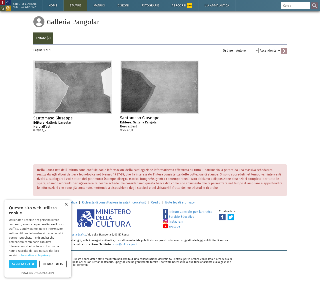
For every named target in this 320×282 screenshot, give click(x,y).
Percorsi (182, 5)
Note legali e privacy (180, 202)
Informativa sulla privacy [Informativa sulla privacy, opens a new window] (35, 255)
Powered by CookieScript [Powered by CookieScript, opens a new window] (38, 272)
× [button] (66, 204)
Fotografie (150, 5)
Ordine (228, 50)
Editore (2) (43, 38)
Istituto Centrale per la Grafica (187, 212)
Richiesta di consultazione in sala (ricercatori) (114, 202)
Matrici (99, 5)
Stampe (75, 5)
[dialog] (37, 239)
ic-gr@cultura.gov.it (125, 244)
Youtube (171, 226)
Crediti (155, 202)
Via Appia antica (217, 5)
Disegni (123, 5)
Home (53, 5)
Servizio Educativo (178, 217)
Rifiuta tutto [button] (53, 264)
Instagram (173, 222)
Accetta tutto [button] (23, 264)
